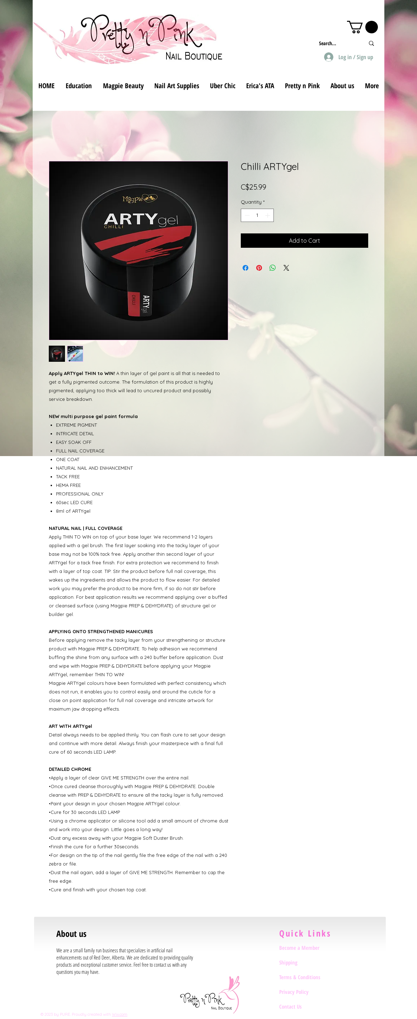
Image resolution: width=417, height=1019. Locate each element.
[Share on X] (286, 268)
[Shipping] (304, 962)
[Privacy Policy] (304, 992)
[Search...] (336, 43)
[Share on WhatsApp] (272, 268)
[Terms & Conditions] (304, 977)
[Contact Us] (304, 1006)
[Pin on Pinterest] (259, 268)
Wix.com (119, 1014)
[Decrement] (246, 215)
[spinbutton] (257, 215)
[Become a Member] (304, 947)
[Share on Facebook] (245, 268)
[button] (362, 27)
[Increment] (268, 215)
